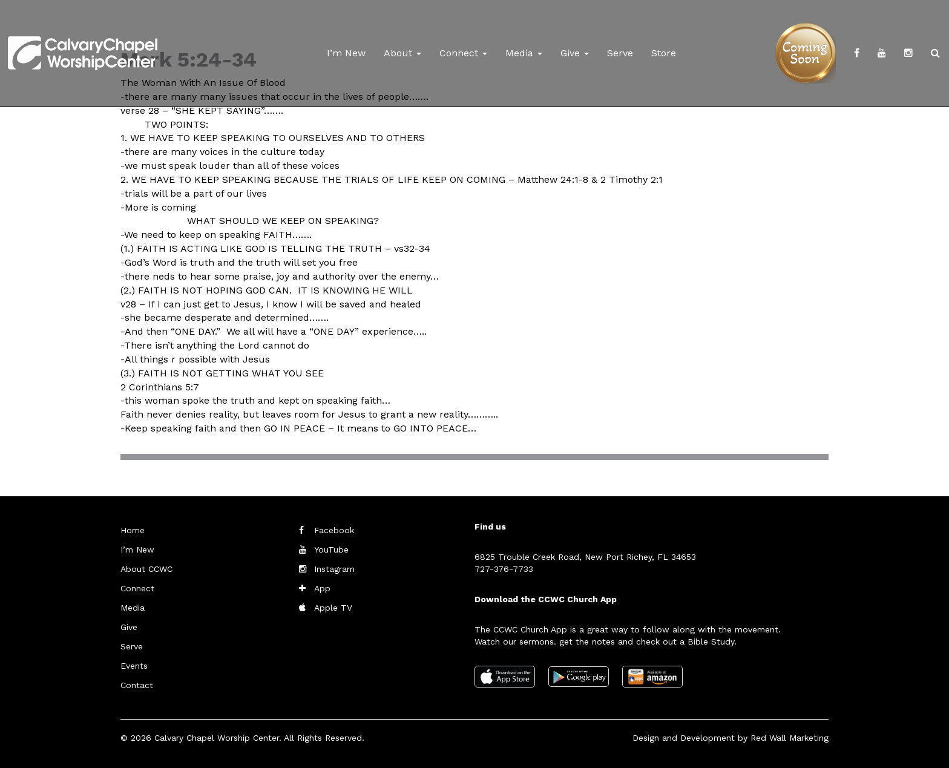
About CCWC (146, 569)
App (322, 588)
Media (523, 53)
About (402, 53)
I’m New (346, 53)
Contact (136, 685)
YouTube (331, 549)
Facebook (334, 530)
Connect (463, 53)
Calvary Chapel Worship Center (216, 738)
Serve (620, 53)
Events (134, 666)
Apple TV (333, 607)
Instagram (334, 569)
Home (132, 530)
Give (574, 53)
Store (663, 53)
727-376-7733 (504, 569)
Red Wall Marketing (789, 738)
